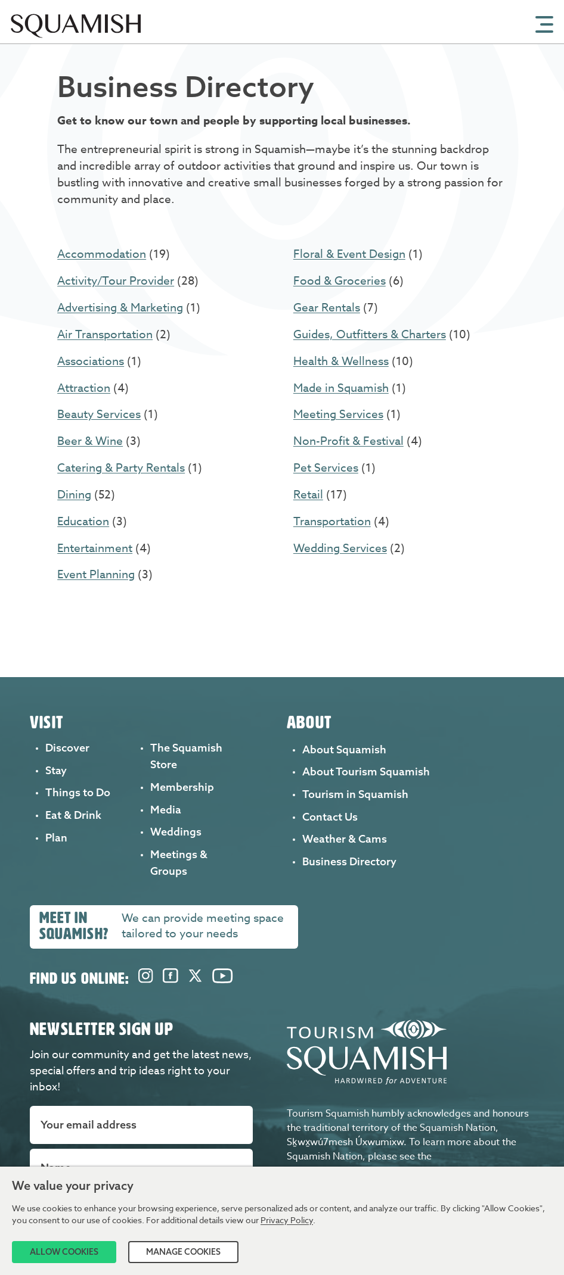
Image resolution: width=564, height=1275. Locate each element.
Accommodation (101, 253)
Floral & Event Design (349, 253)
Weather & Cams (344, 839)
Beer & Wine (90, 440)
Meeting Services (338, 414)
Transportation (332, 521)
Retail (308, 494)
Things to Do (77, 792)
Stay (56, 770)
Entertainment (94, 548)
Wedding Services (340, 548)
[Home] (79, 40)
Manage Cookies (183, 1251)
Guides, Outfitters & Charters (369, 334)
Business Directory (349, 861)
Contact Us (330, 817)
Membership (182, 787)
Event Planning (96, 574)
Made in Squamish (341, 387)
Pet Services (325, 467)
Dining (74, 494)
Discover (67, 748)
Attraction (83, 387)
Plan (56, 837)
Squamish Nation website (344, 1161)
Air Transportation (105, 334)
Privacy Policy (287, 1220)
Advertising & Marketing (120, 307)
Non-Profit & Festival (348, 440)
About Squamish (344, 749)
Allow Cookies (64, 1251)
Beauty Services (99, 414)
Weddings (176, 831)
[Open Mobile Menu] (544, 23)
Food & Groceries (339, 280)
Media (165, 809)
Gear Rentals (326, 307)
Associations (90, 361)
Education (83, 521)
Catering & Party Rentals (121, 467)
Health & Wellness (341, 361)
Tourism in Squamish (355, 794)
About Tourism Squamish (366, 771)
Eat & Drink (73, 815)
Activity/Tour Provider (115, 280)
